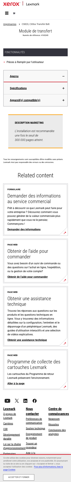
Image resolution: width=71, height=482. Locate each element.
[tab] (35, 76)
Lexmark (9, 409)
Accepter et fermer (18, 477)
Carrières (8, 423)
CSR (5, 429)
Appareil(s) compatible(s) (25, 100)
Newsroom (54, 418)
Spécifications (18, 88)
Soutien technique (35, 428)
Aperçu (14, 76)
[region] (35, 468)
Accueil (42, 4)
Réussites (53, 424)
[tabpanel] (35, 133)
